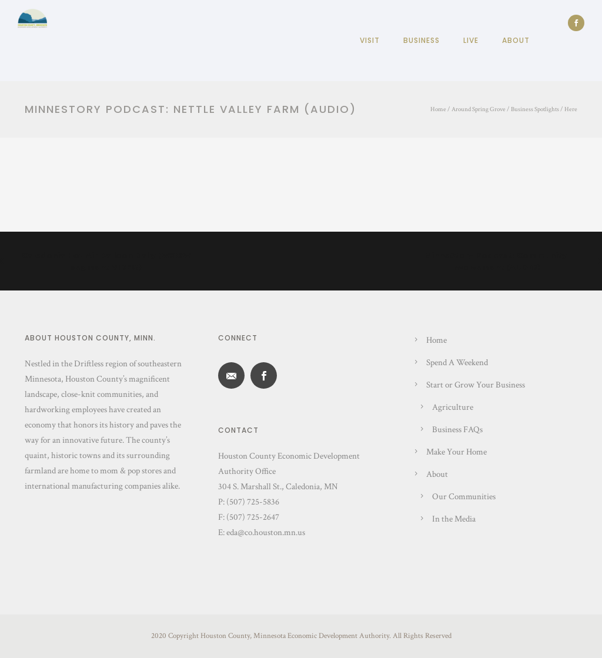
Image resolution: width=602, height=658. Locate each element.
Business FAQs (457, 429)
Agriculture (452, 407)
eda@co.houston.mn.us (265, 532)
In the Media (454, 519)
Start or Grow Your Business (475, 384)
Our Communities (464, 496)
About (516, 40)
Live (471, 40)
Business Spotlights (535, 109)
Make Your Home (456, 451)
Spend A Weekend (457, 362)
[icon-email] (234, 375)
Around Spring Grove (479, 109)
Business (421, 40)
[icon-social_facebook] (576, 23)
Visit (370, 40)
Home (438, 109)
